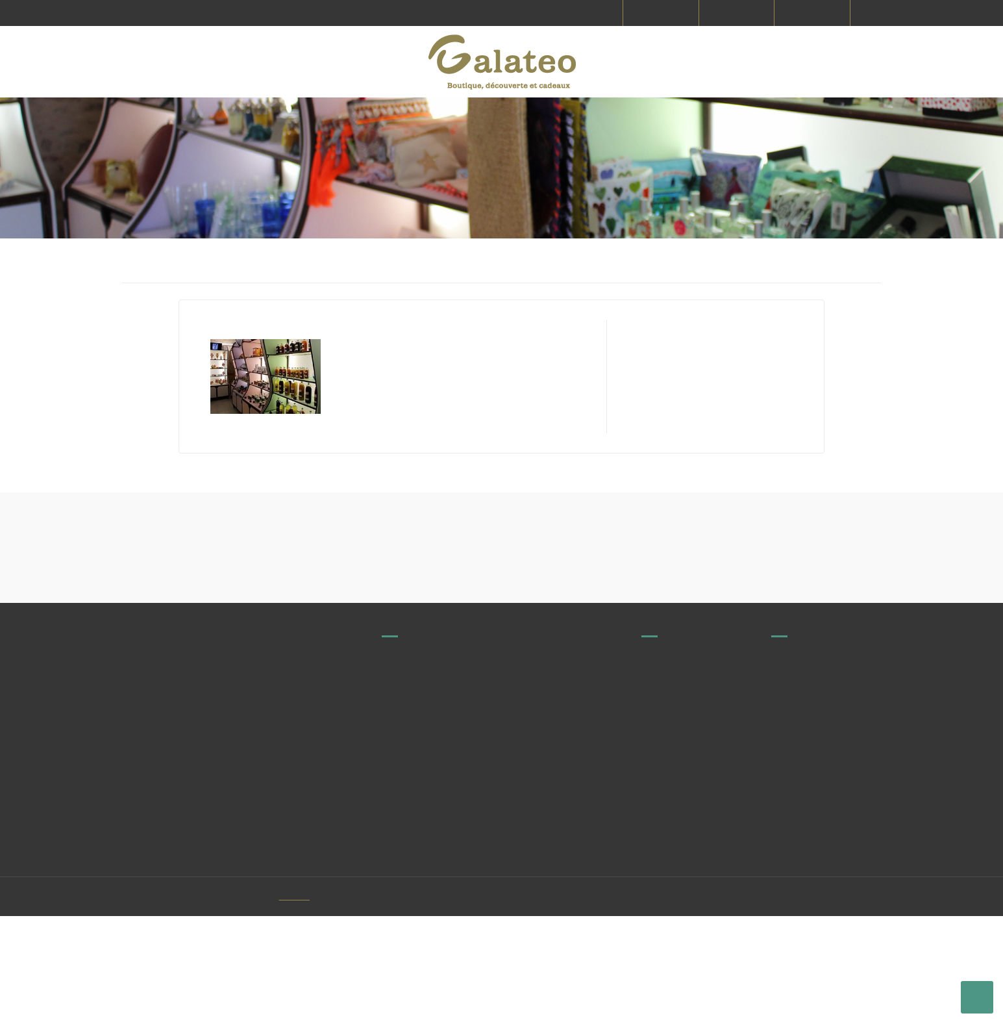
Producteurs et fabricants (694, 793)
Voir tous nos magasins (451, 826)
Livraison (789, 793)
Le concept (793, 889)
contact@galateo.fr (477, 857)
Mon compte (797, 946)
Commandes (668, 865)
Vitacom (315, 1000)
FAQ (649, 817)
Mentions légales (806, 817)
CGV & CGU (793, 841)
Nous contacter (672, 841)
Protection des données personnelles (820, 918)
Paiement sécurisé (809, 865)
